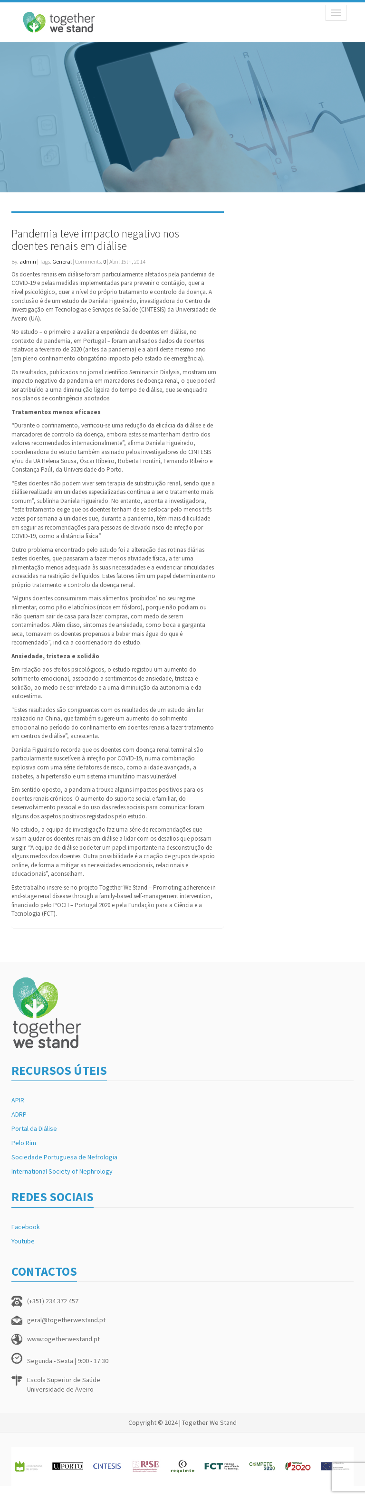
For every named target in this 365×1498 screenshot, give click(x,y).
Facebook (25, 1227)
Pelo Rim (23, 1142)
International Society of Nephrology (62, 1171)
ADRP (19, 1114)
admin (27, 261)
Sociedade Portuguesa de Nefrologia (64, 1157)
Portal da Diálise (34, 1128)
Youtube (23, 1241)
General (62, 261)
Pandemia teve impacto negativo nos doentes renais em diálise (95, 239)
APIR (17, 1100)
